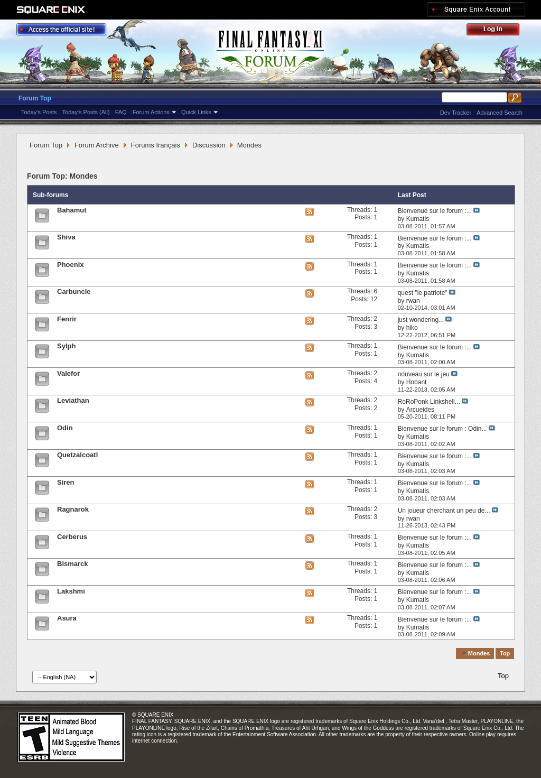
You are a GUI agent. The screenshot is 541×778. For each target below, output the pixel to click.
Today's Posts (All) (86, 112)
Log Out (498, 31)
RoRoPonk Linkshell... (429, 401)
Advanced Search (500, 112)
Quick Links (196, 112)
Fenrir (67, 319)
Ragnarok (73, 509)
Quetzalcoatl (77, 455)
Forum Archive (96, 145)
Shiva (66, 237)
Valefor (68, 373)
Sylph (66, 346)
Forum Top (34, 98)
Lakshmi (71, 591)
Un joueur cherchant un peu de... (444, 510)
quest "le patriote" (422, 293)
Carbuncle (74, 291)
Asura (67, 618)
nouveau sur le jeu (424, 374)
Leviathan (73, 400)
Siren (65, 482)
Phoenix (70, 264)
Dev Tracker (455, 112)
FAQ (121, 112)
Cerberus (72, 537)
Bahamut (72, 210)
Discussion (209, 145)
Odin (65, 428)
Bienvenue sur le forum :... (435, 211)
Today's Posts (39, 112)
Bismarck (72, 564)
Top (505, 653)
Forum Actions (151, 112)
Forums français (155, 145)
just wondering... (421, 319)
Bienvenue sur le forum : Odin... (442, 428)
